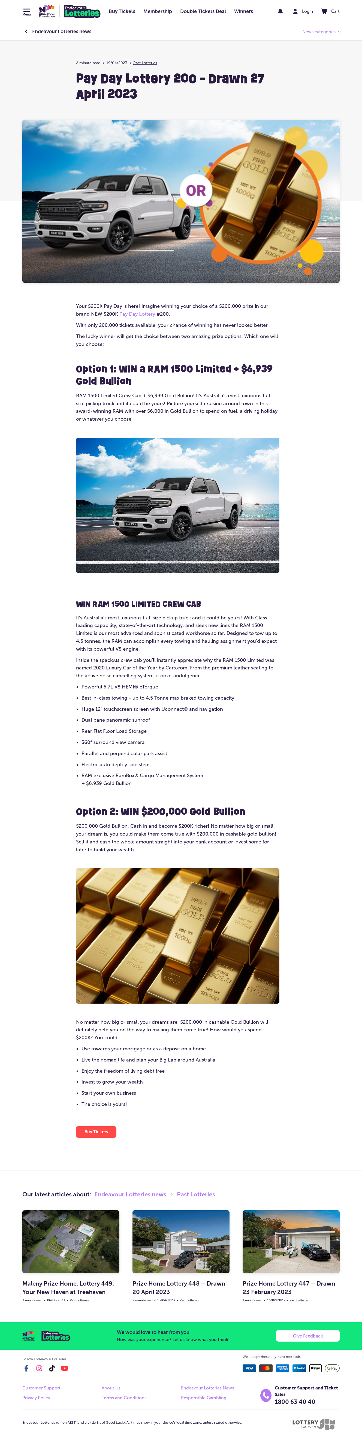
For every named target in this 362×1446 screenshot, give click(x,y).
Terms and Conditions (124, 1398)
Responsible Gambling (203, 1398)
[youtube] (65, 1368)
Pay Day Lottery (137, 314)
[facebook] (26, 1368)
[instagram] (39, 1368)
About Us (111, 1388)
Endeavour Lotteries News (207, 1388)
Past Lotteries (145, 63)
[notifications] (279, 11)
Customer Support (41, 1388)
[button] (26, 12)
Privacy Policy (36, 1398)
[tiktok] (52, 1368)
